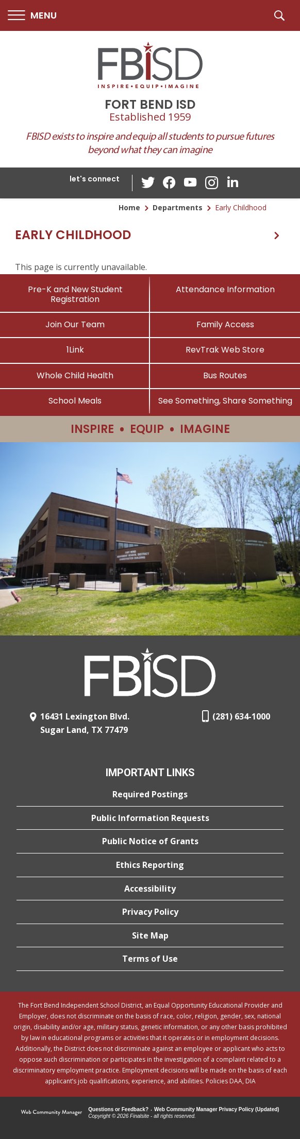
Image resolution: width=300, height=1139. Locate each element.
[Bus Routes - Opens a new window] (225, 375)
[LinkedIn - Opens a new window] (232, 182)
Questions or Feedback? (118, 1109)
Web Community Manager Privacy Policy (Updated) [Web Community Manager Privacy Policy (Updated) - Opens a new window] (216, 1109)
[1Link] (75, 349)
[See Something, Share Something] (225, 400)
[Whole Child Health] (75, 375)
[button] (32, 15)
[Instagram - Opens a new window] (211, 183)
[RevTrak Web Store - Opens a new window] (225, 349)
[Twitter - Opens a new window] (149, 182)
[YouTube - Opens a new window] (190, 182)
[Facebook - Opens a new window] (170, 183)
